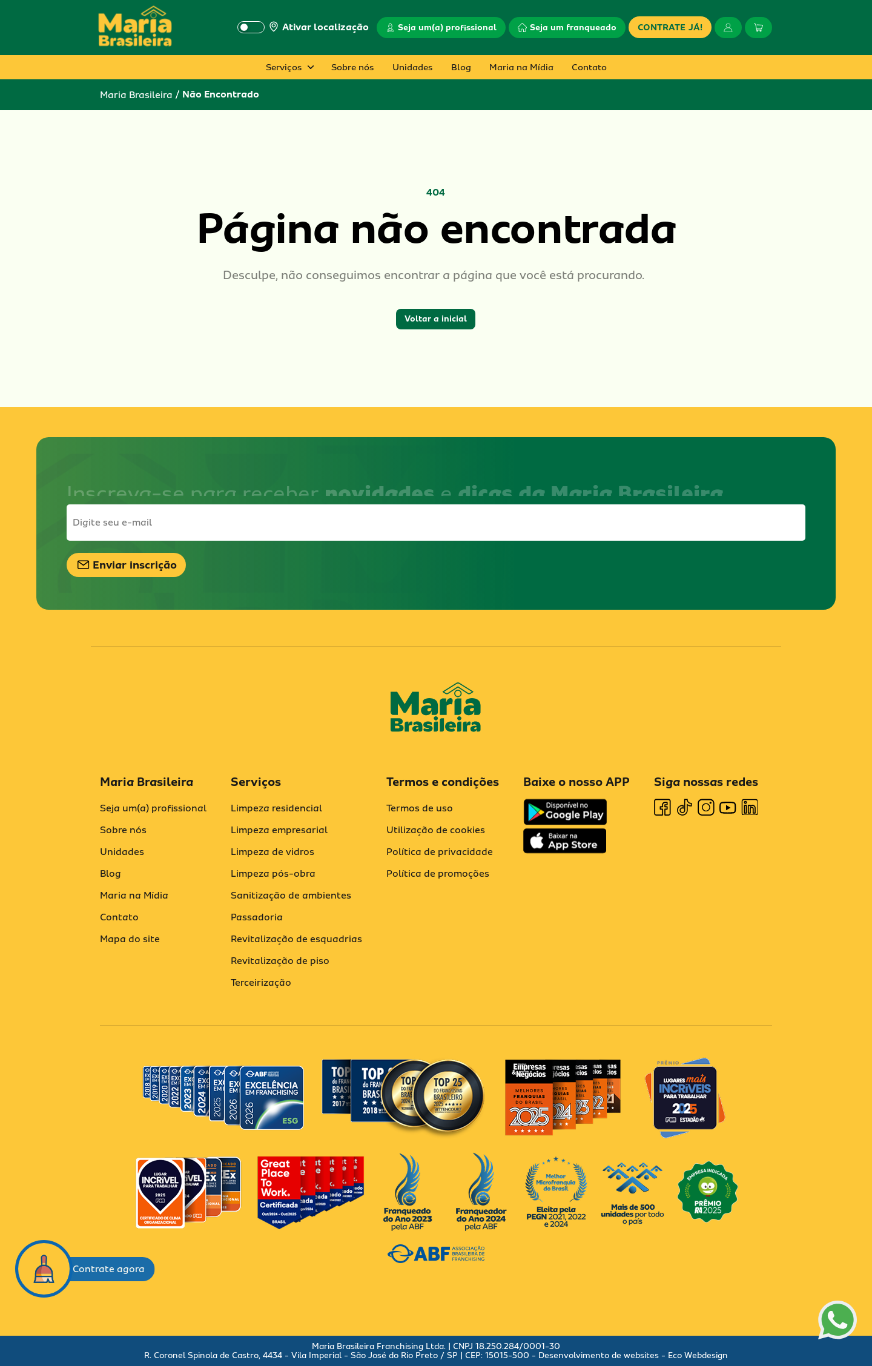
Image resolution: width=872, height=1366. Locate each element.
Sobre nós (352, 67)
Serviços (284, 67)
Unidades (412, 67)
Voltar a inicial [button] (436, 318)
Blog (461, 67)
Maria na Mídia (521, 67)
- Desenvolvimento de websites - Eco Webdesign (628, 1355)
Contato (589, 67)
